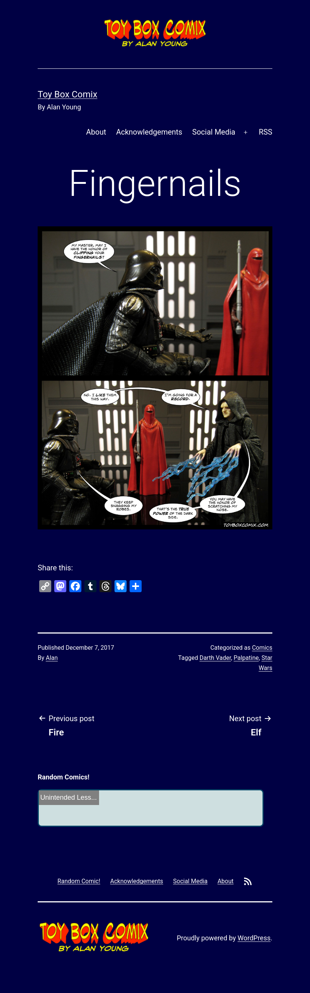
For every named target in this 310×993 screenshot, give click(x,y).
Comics (262, 647)
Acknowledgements (149, 131)
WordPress (254, 938)
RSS (265, 131)
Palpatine (246, 657)
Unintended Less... (68, 797)
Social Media (213, 131)
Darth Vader (215, 657)
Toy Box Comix (67, 94)
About (96, 131)
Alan (52, 657)
